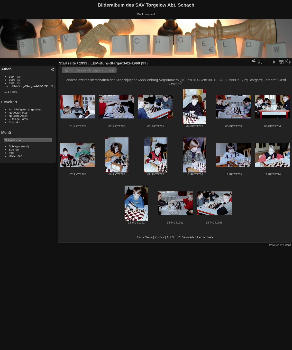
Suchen (14, 149)
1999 (12, 82)
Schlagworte (17, 146)
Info (11, 152)
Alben (6, 69)
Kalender (14, 122)
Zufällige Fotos (18, 118)
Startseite (67, 63)
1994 (12, 76)
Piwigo (287, 244)
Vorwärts (188, 237)
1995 (12, 79)
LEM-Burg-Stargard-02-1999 (30, 86)
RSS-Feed (15, 155)
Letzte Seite (205, 237)
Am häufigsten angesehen (25, 109)
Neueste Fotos (18, 112)
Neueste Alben (18, 115)
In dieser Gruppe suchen (92, 70)
